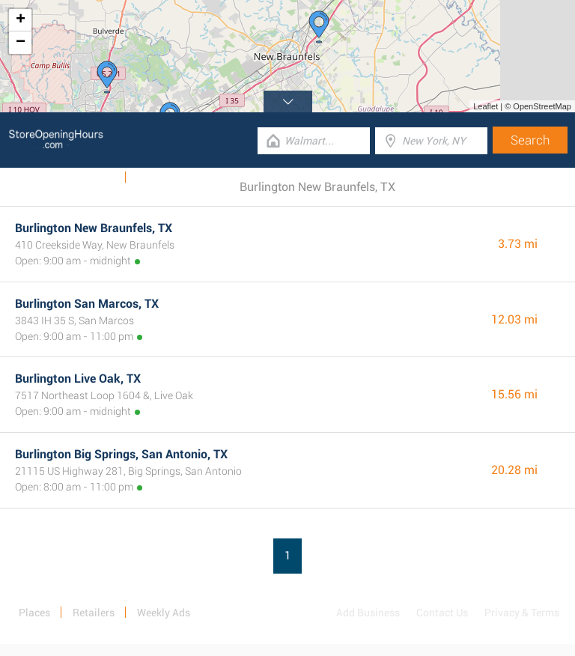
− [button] (20, 42)
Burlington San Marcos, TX (87, 304)
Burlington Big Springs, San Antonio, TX (121, 454)
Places (34, 613)
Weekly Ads (88, 177)
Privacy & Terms (521, 613)
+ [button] (20, 20)
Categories (161, 177)
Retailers (94, 613)
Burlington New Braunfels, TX (93, 228)
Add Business (368, 613)
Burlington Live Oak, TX (78, 378)
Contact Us (442, 613)
